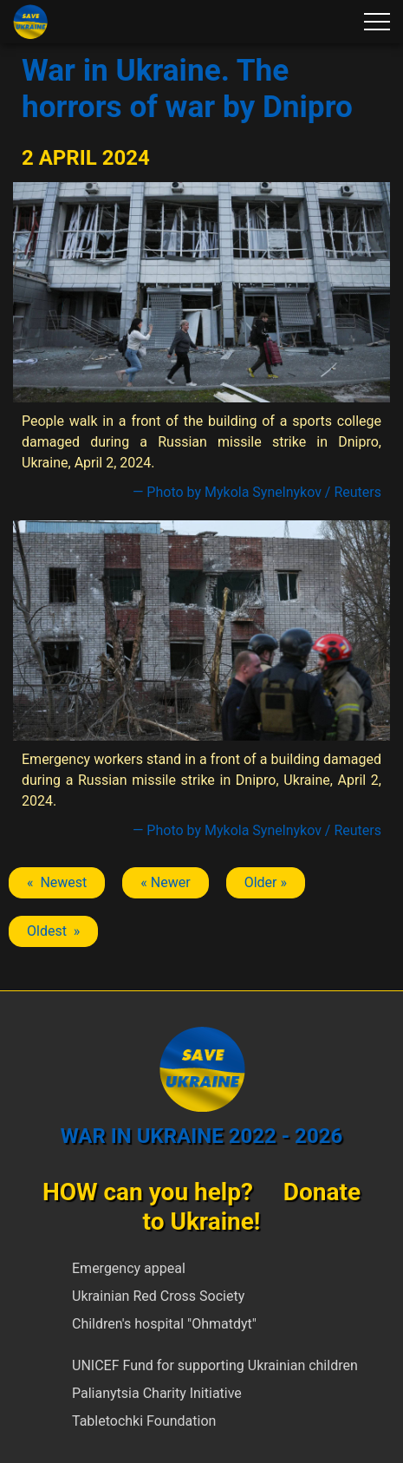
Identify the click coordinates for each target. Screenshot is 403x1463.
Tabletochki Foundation (144, 1421)
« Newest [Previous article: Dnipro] (57, 882)
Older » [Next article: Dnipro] (265, 882)
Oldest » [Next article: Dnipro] (53, 931)
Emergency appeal (128, 1268)
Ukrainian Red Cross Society (158, 1296)
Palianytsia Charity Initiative (157, 1393)
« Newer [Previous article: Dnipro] (165, 882)
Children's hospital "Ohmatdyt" (164, 1324)
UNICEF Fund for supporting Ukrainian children (215, 1365)
